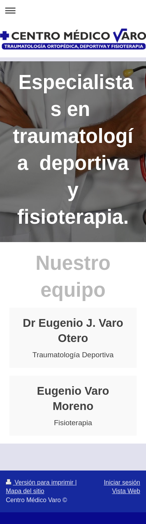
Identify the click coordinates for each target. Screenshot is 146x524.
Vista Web (126, 491)
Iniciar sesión (122, 482)
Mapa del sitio (25, 491)
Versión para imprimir (40, 482)
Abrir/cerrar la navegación (73, 10)
